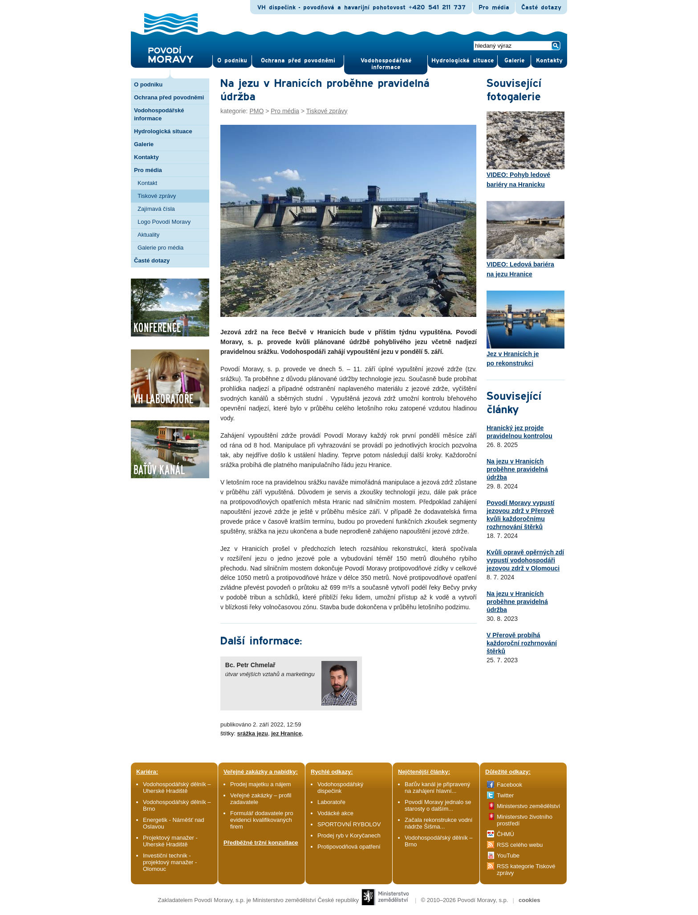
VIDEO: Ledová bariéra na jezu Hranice (525, 239)
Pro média (494, 7)
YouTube (508, 855)
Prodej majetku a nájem (260, 784)
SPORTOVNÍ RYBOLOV (349, 824)
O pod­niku (232, 60)
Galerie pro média (160, 247)
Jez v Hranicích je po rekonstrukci (525, 329)
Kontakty (146, 157)
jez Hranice (286, 733)
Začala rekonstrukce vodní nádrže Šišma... (438, 823)
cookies (529, 900)
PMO (256, 111)
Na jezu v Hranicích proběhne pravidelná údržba (517, 469)
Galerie (144, 144)
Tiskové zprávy (157, 196)
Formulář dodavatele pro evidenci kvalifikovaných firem (261, 820)
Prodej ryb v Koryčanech (349, 835)
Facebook (509, 784)
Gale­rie (514, 60)
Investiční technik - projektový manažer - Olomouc (170, 862)
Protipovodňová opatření (349, 846)
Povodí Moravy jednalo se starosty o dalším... (438, 805)
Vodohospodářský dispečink (340, 787)
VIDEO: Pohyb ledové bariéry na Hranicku (525, 149)
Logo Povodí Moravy (164, 221)
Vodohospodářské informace (386, 63)
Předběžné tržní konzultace (260, 842)
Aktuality (148, 234)
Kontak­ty (549, 60)
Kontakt (147, 183)
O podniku (148, 84)
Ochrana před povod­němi (298, 60)
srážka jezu (252, 733)
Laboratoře (331, 802)
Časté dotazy (541, 7)
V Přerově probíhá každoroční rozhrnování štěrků (522, 643)
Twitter (505, 795)
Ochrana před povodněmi (169, 97)
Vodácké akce (335, 813)
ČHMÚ (505, 834)
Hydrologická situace (462, 60)
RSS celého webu (520, 844)
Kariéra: (147, 771)
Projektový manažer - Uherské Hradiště (170, 841)
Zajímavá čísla (156, 208)
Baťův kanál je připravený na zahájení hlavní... (437, 787)
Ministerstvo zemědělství (528, 806)
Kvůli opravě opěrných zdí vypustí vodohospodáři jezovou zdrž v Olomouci (525, 560)
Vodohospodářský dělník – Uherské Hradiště (177, 787)
